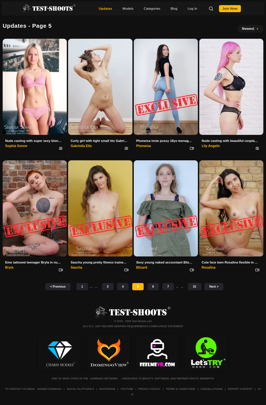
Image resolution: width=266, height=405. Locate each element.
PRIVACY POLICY (150, 389)
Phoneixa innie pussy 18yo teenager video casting (166, 141)
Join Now (230, 8)
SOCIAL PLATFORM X (80, 389)
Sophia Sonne (16, 146)
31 (194, 286)
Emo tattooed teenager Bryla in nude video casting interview (35, 262)
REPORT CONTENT (240, 389)
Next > (213, 286)
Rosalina (209, 267)
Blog (173, 8)
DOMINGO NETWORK (104, 378)
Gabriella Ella (81, 146)
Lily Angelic (211, 146)
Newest (248, 29)
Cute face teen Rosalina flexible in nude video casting (231, 262)
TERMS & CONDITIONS (180, 389)
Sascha (76, 267)
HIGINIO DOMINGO (49, 389)
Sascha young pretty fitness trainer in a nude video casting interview (100, 262)
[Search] (211, 8)
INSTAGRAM (107, 389)
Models (128, 8)
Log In (192, 8)
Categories (152, 8)
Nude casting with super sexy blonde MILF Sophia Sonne (35, 141)
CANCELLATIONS (212, 389)
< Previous (58, 286)
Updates (105, 8)
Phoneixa (143, 146)
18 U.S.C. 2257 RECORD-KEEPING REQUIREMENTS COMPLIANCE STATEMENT (133, 326)
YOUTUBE (126, 389)
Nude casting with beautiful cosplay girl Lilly (231, 141)
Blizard (141, 267)
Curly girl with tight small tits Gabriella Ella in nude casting (100, 141)
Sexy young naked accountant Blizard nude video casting (166, 262)
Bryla (9, 267)
